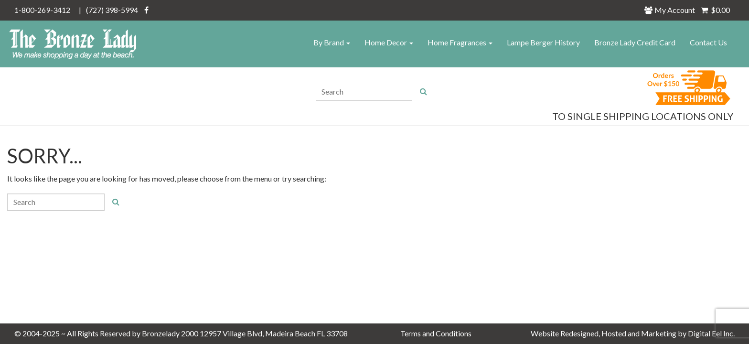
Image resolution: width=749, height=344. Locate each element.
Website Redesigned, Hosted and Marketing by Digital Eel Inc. (633, 333)
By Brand (331, 42)
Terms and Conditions (435, 333)
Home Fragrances (460, 42)
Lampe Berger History (543, 42)
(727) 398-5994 (112, 9)
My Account (672, 9)
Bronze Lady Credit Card (634, 42)
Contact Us (708, 42)
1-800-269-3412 (42, 9)
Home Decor (388, 42)
